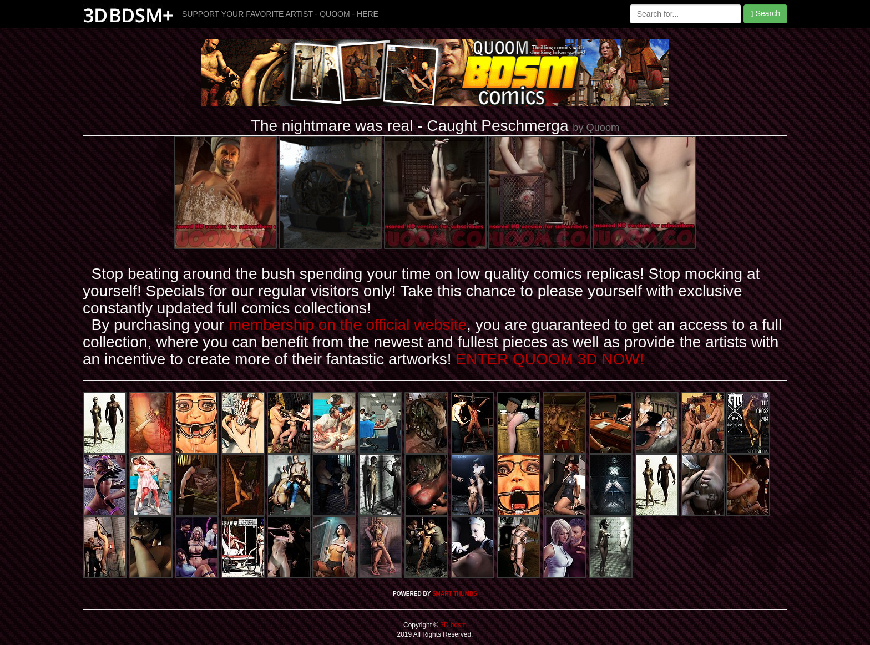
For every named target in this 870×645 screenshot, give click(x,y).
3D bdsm (452, 625)
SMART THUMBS (454, 594)
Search (765, 13)
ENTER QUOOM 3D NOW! (550, 359)
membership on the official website (348, 324)
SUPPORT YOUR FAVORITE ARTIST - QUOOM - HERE (280, 13)
